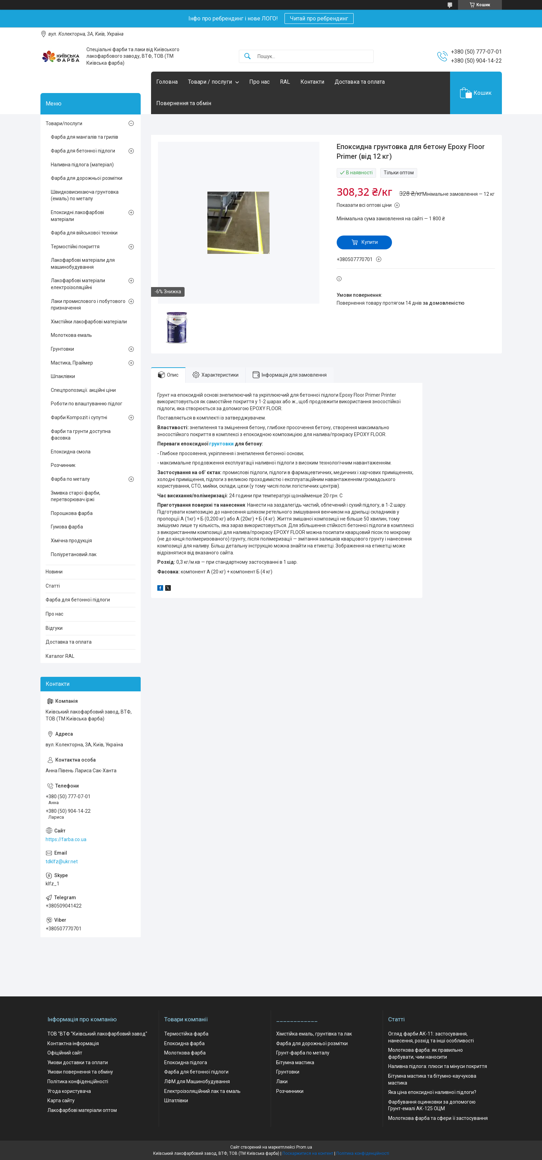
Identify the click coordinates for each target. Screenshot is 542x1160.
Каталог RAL (60, 656)
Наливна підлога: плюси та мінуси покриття (437, 1066)
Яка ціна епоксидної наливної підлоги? (432, 1092)
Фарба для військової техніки (84, 233)
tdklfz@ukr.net (62, 861)
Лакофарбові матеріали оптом (82, 1110)
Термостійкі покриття (75, 246)
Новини (54, 571)
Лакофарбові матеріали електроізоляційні (78, 284)
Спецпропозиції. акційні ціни (83, 390)
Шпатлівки (176, 1100)
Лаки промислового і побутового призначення (88, 304)
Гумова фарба (67, 527)
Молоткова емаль (71, 335)
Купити (370, 242)
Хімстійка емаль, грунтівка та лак (314, 1034)
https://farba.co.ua (66, 839)
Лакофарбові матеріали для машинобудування (83, 263)
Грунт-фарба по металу (302, 1053)
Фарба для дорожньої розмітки (86, 178)
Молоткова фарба (185, 1053)
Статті (53, 586)
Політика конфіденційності (77, 1081)
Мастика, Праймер (72, 363)
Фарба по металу (70, 479)
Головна (167, 82)
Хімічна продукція (71, 540)
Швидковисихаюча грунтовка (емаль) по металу (85, 195)
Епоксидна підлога (185, 1062)
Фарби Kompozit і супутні (79, 417)
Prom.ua (304, 1147)
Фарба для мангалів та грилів (84, 137)
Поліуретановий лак (73, 554)
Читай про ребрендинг (319, 18)
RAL (285, 82)
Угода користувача (69, 1091)
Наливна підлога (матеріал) (82, 164)
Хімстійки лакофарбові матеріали (89, 321)
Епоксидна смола (71, 451)
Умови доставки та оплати (77, 1062)
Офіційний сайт (64, 1053)
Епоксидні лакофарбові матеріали (77, 216)
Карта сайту (61, 1100)
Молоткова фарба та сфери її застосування (438, 1118)
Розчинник (63, 465)
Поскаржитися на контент (307, 1153)
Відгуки (54, 628)
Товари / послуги (210, 82)
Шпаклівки (63, 376)
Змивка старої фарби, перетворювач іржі (75, 496)
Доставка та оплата (360, 82)
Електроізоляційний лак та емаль (202, 1091)
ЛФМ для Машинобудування (197, 1081)
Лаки (282, 1081)
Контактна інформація (73, 1043)
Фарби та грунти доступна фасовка (81, 435)
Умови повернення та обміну (80, 1072)
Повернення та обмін (183, 103)
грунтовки (221, 443)
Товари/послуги (64, 123)
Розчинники (289, 1091)
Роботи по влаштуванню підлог (86, 403)
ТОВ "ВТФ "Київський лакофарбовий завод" (97, 1034)
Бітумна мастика (295, 1062)
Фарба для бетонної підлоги (83, 151)
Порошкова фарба (72, 513)
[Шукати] (247, 56)
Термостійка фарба (186, 1034)
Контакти (312, 82)
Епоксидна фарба (184, 1043)
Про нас (259, 82)
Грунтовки (62, 349)
